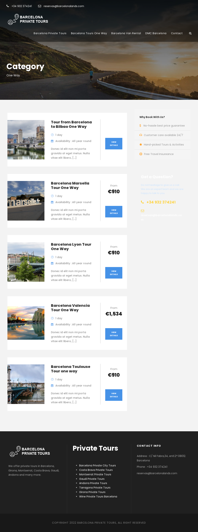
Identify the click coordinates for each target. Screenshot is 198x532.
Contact (177, 33)
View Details (114, 144)
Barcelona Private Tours (50, 33)
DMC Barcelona (156, 33)
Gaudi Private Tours (91, 479)
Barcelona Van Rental (126, 33)
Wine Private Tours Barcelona (98, 496)
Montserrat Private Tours (95, 474)
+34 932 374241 (19, 6)
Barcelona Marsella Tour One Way (70, 185)
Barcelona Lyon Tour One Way (71, 246)
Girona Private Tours (92, 492)
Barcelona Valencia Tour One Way (70, 308)
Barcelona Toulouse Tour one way (70, 369)
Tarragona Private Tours (94, 487)
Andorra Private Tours (93, 483)
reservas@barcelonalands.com (61, 6)
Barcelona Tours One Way (89, 33)
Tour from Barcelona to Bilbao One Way (71, 124)
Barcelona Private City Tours (97, 465)
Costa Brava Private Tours (96, 470)
